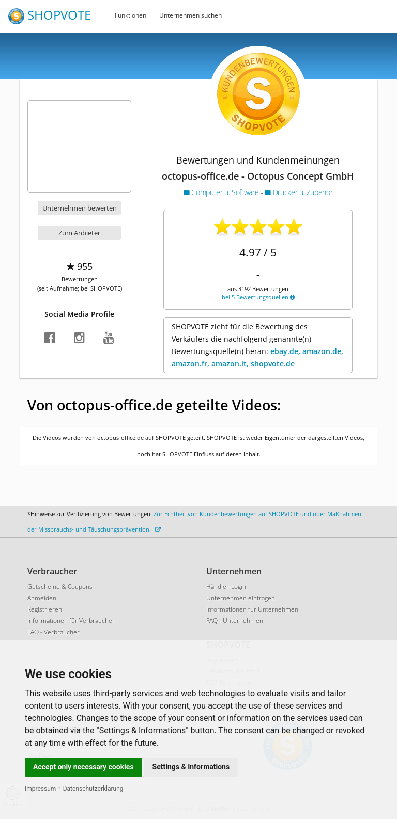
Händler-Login (226, 586)
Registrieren (44, 609)
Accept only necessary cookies (83, 767)
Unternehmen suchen (190, 15)
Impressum (40, 788)
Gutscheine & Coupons (60, 586)
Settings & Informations (191, 767)
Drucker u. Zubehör (298, 192)
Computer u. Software (222, 192)
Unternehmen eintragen (240, 597)
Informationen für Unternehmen (252, 609)
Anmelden (41, 597)
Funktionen (130, 15)
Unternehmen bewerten (79, 208)
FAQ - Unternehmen (234, 620)
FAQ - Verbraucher (53, 632)
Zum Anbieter (79, 232)
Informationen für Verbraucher (71, 620)
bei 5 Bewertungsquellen (258, 297)
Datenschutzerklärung (93, 788)
